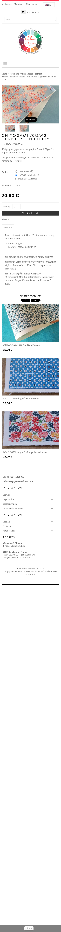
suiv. (36, 300)
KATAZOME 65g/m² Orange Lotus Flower (25, 452)
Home (4, 73)
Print (7, 219)
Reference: (6, 185)
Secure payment (10, 504)
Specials (6, 521)
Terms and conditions (13, 508)
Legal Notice (8, 499)
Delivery (6, 495)
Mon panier (31, 4)
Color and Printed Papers (21, 73)
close (29, 928)
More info (7, 227)
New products (9, 530)
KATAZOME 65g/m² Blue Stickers (21, 398)
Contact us (7, 526)
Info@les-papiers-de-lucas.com (17, 557)
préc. (25, 300)
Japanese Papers (17, 76)
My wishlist (19, 4)
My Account (7, 4)
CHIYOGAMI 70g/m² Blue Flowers (21, 345)
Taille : (5, 172)
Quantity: (6, 206)
